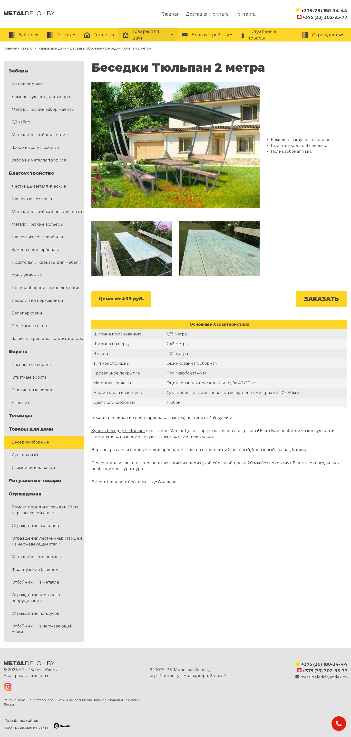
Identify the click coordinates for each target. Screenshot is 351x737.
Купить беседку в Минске (118, 430)
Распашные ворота (31, 364)
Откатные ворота (29, 377)
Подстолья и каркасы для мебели (46, 262)
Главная (10, 48)
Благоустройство (31, 173)
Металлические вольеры (37, 224)
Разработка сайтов (21, 720)
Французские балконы (35, 569)
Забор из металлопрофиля (39, 160)
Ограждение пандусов (35, 613)
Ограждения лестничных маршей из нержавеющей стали (47, 541)
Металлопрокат (27, 84)
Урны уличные (27, 275)
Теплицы (20, 415)
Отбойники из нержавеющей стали (42, 629)
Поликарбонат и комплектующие (46, 287)
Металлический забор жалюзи (43, 109)
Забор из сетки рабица (35, 147)
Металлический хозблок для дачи (47, 211)
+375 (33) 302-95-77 (324, 17)
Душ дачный (25, 455)
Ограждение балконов (35, 525)
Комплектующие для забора (41, 96)
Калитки (20, 402)
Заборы (19, 71)
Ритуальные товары (35, 480)
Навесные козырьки (33, 199)
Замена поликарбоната (35, 249)
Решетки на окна (29, 325)
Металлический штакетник (40, 134)
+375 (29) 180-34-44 (324, 10)
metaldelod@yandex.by (323, 677)
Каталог (27, 48)
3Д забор (21, 122)
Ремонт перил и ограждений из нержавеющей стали (45, 510)
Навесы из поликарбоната (39, 237)
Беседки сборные (86, 48)
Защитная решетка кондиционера (47, 338)
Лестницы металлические (39, 186)
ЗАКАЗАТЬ (321, 299)
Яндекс (9, 704)
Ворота (18, 351)
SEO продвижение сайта (26, 727)
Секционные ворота (32, 390)
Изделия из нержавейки (37, 300)
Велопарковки (27, 313)
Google (133, 700)
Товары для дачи (52, 48)
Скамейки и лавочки (33, 467)
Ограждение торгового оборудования (36, 598)
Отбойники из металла (35, 582)
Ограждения (25, 494)
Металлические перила (36, 557)
